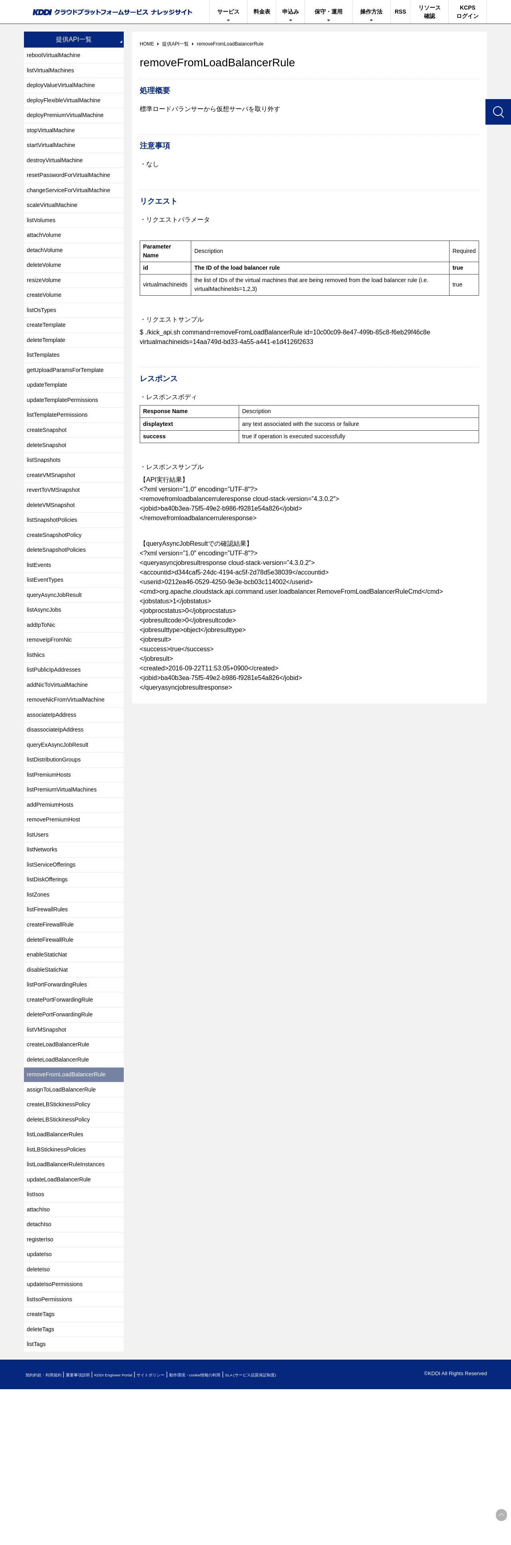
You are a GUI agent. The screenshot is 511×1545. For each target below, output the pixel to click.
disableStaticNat (50, 1079)
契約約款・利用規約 (50, 1530)
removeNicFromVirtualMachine (71, 777)
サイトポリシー (197, 1530)
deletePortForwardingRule (64, 1130)
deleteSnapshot (49, 492)
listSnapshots (46, 509)
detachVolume (47, 274)
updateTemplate (50, 425)
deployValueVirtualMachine (65, 89)
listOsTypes (43, 341)
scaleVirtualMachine (55, 224)
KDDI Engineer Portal (145, 1530)
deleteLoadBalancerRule (62, 1180)
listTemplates (45, 391)
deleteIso (40, 1415)
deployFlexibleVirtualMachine (68, 106)
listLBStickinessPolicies (60, 1281)
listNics (37, 727)
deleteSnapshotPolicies (60, 609)
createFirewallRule (53, 1029)
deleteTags (42, 1482)
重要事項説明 (97, 1530)
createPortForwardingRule (64, 1113)
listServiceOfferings (54, 962)
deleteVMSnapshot (54, 559)
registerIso (42, 1381)
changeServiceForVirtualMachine (74, 207)
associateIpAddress (55, 794)
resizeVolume (46, 307)
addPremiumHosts (53, 895)
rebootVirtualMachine (57, 56)
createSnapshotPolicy (58, 593)
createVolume (46, 324)
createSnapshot (49, 475)
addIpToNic (43, 693)
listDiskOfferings (50, 979)
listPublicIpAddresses (57, 744)
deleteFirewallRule (53, 1046)
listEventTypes (47, 643)
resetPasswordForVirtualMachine (74, 190)
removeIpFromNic (52, 710)
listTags (37, 1499)
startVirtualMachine (54, 156)
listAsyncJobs (46, 677)
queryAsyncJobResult (58, 660)
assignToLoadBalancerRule (66, 1214)
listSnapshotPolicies (55, 576)
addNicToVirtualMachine (61, 761)
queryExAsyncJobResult (61, 828)
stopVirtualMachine (54, 140)
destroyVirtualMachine (58, 173)
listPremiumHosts (52, 861)
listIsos (37, 1331)
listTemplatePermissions (61, 458)
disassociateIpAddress (59, 811)
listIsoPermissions (52, 1449)
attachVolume (46, 257)
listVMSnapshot (49, 1146)
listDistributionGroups (57, 844)
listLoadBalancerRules (59, 1264)
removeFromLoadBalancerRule (71, 1197)
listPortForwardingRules (61, 1096)
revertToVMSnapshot (57, 542)
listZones (40, 995)
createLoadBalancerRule (62, 1163)
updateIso (41, 1398)
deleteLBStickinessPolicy (62, 1247)
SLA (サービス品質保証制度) (331, 1530)
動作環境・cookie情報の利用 (256, 1530)
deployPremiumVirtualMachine (70, 123)
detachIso (41, 1365)
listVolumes (43, 240)
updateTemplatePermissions (67, 442)
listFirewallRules (50, 1012)
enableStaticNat (49, 1063)
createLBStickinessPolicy (63, 1230)
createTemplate (49, 358)
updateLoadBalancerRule (63, 1314)
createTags (42, 1465)
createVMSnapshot (54, 526)
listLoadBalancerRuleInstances (71, 1297)
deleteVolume (46, 291)
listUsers (39, 928)
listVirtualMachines (53, 73)
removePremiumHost (57, 912)
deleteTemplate (49, 375)
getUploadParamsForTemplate (70, 408)
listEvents (40, 626)
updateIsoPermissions (58, 1432)
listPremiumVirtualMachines (66, 878)
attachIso (40, 1348)
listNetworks (44, 945)
